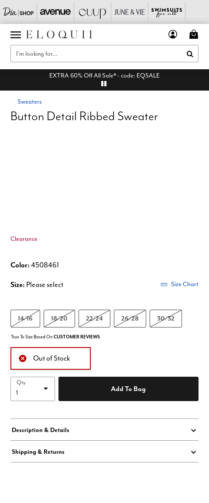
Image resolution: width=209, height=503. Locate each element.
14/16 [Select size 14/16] (25, 318)
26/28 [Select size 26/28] (130, 318)
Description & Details (40, 430)
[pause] (103, 83)
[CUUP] (92, 12)
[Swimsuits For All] (166, 12)
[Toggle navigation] (16, 34)
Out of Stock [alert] (44, 357)
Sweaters (29, 101)
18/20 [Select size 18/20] (59, 318)
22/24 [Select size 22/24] (94, 318)
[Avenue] (55, 12)
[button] (173, 34)
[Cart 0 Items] (195, 34)
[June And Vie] (129, 12)
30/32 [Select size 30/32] (166, 318)
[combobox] (104, 53)
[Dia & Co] (18, 12)
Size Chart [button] (180, 284)
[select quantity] (32, 389)
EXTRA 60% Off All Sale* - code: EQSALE (104, 75)
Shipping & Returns (38, 452)
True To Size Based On (55, 337)
